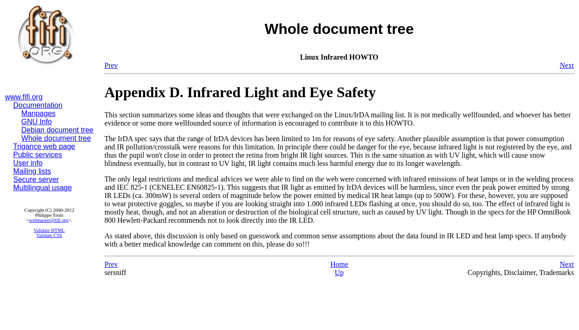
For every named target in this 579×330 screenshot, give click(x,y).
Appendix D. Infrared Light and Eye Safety (240, 92)
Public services (37, 155)
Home (339, 264)
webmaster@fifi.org (48, 220)
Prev (111, 65)
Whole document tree (56, 138)
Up (339, 272)
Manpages (39, 113)
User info (28, 163)
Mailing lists (32, 171)
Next (567, 65)
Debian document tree (57, 130)
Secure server (36, 179)
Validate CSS (49, 235)
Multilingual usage (42, 188)
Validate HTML (49, 230)
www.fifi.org (24, 97)
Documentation (38, 105)
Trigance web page (44, 146)
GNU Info (37, 122)
